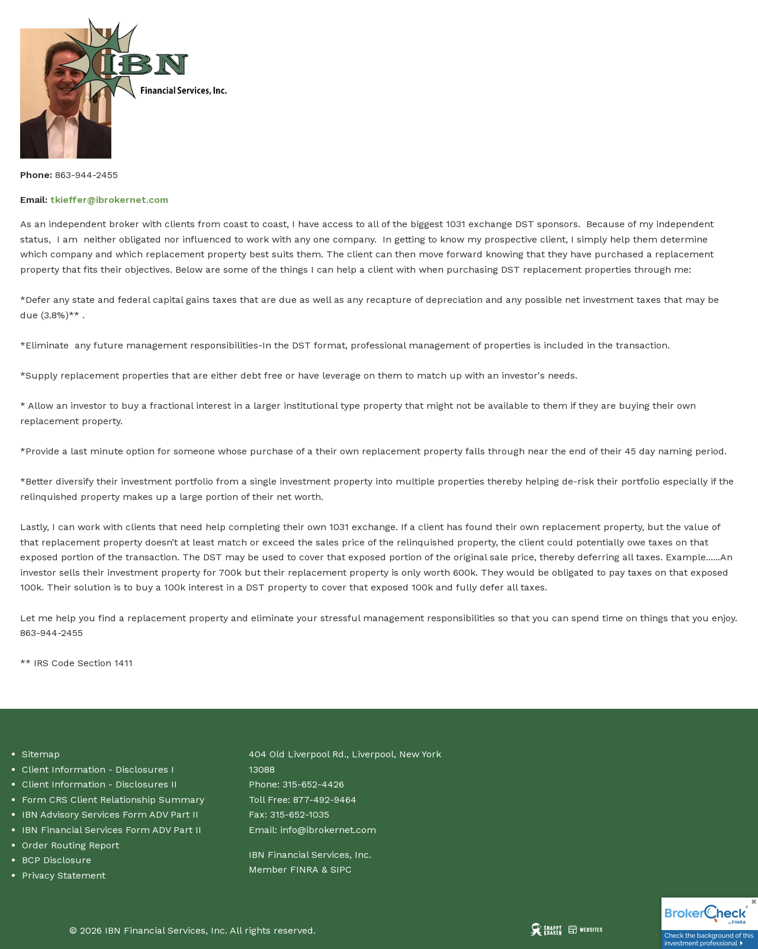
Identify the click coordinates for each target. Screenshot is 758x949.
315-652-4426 (313, 784)
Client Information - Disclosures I (98, 769)
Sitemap (41, 754)
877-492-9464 (324, 799)
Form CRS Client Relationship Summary (113, 799)
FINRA (304, 869)
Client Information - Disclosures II (99, 784)
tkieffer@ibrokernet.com (109, 199)
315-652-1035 (299, 814)
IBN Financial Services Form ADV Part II (111, 829)
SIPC (341, 869)
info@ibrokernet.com (328, 829)
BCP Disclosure (56, 860)
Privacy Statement (63, 875)
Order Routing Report (70, 845)
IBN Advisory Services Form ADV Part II (110, 814)
